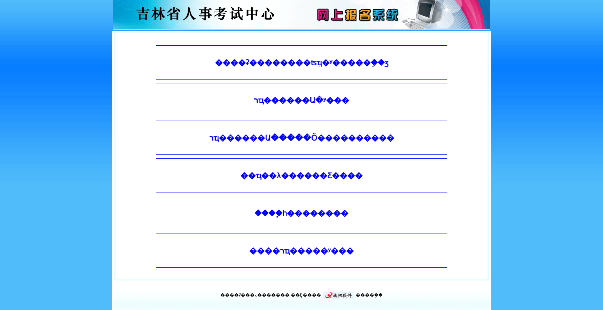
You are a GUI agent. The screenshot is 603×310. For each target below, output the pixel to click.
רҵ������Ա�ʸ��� (301, 100)
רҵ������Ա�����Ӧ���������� (301, 138)
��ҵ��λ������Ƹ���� (301, 175)
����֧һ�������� (301, 213)
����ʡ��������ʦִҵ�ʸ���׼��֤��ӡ (301, 62)
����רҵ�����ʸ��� (301, 251)
